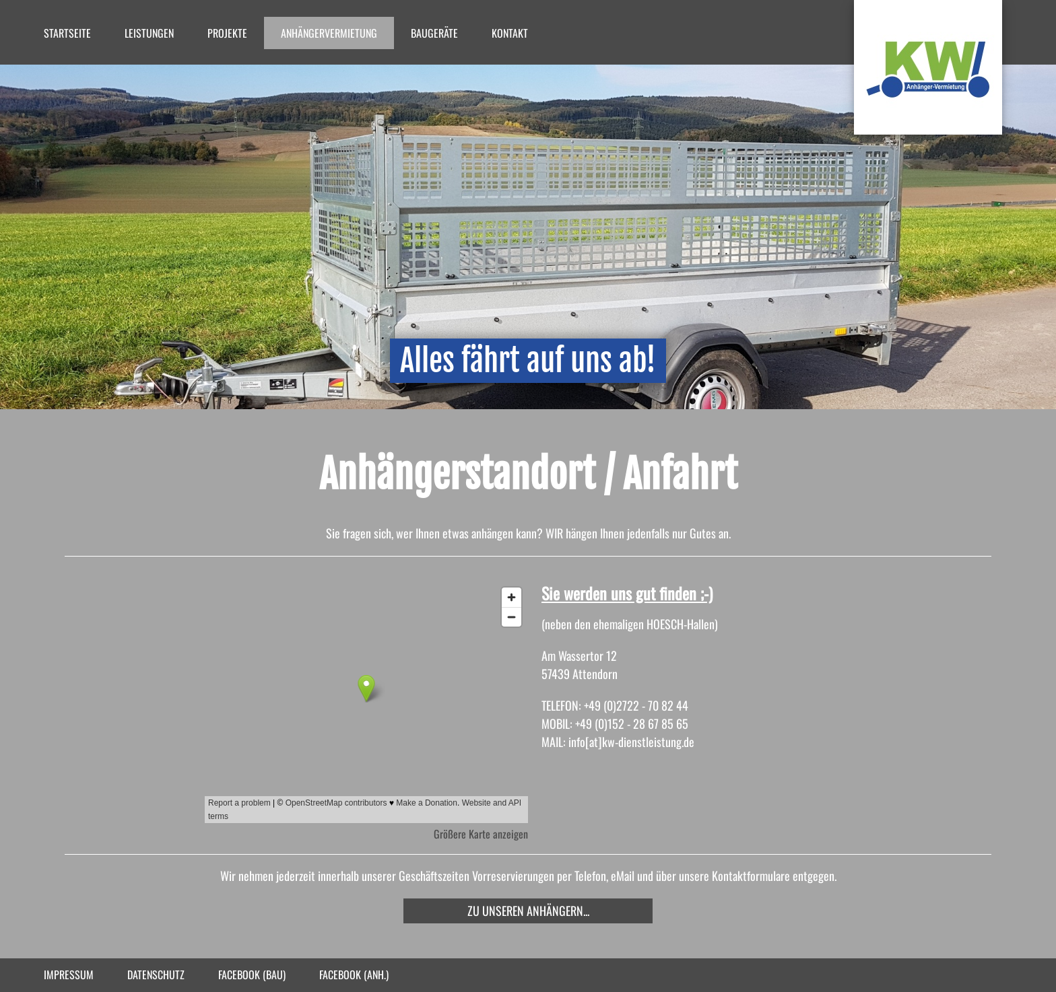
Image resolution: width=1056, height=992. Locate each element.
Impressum (69, 974)
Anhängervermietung (329, 33)
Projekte (227, 33)
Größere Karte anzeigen (481, 834)
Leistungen (149, 33)
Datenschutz (156, 974)
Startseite (67, 33)
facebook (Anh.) (354, 974)
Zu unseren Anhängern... (528, 910)
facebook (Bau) (252, 974)
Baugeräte (434, 33)
